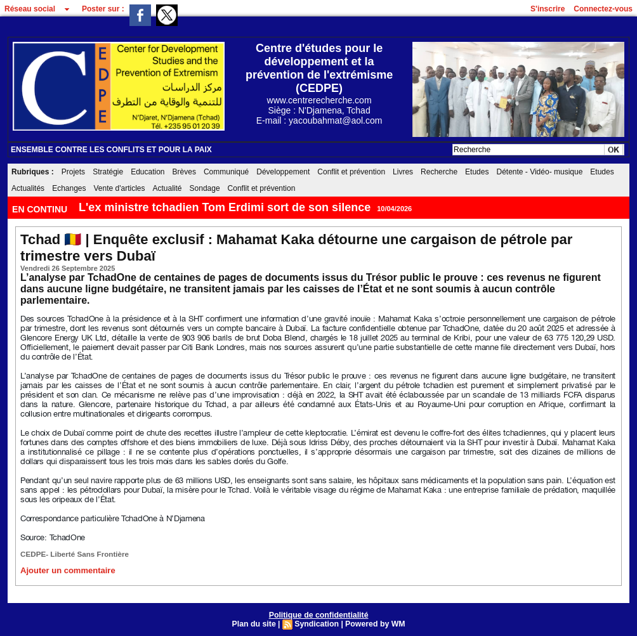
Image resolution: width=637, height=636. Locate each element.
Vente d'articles (119, 188)
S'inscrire (547, 8)
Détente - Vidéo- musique (539, 171)
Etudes (477, 171)
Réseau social (29, 8)
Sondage (205, 188)
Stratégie (108, 171)
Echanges (69, 188)
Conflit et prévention (351, 171)
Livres (403, 171)
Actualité (167, 188)
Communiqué (226, 171)
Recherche (439, 171)
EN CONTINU (41, 209)
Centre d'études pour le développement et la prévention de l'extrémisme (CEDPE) (319, 68)
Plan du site (255, 622)
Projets (73, 171)
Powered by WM (374, 622)
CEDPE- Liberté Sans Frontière (71, 553)
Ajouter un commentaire (64, 569)
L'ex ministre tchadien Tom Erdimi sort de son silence (225, 207)
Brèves (184, 171)
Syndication (316, 622)
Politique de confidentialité (318, 613)
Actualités (27, 188)
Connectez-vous (603, 8)
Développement (283, 171)
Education (147, 171)
